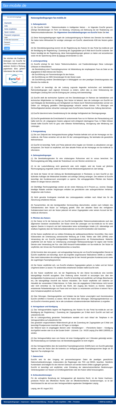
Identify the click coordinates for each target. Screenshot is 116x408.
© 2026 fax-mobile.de (105, 402)
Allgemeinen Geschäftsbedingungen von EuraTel (77, 32)
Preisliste (76, 402)
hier (107, 32)
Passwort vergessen (12, 35)
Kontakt (50, 402)
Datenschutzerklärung (38, 402)
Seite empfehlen (10, 29)
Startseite (8, 23)
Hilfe (6, 26)
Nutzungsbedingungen (11, 402)
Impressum (25, 402)
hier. (21, 71)
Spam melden (9, 32)
